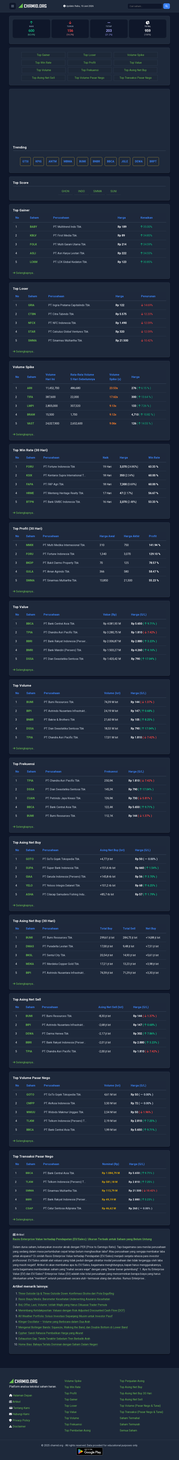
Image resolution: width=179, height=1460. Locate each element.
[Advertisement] (89, 118)
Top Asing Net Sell (43, 77)
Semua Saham (128, 1430)
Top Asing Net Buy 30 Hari (136, 1393)
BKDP (29, 563)
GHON (65, 191)
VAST (30, 423)
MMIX (29, 545)
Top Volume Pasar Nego (89, 77)
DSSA (30, 659)
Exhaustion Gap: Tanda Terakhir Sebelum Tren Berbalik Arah (54, 1339)
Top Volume (44, 70)
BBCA (30, 624)
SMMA (97, 191)
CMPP (30, 1103)
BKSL (29, 955)
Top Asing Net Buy (135, 70)
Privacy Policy (21, 1420)
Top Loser (89, 55)
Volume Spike (135, 55)
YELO (29, 885)
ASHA (29, 894)
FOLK (33, 244)
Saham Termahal (130, 1418)
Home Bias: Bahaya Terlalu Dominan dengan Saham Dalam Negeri (58, 1344)
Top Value (136, 62)
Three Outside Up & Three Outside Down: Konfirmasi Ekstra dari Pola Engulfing (66, 1294)
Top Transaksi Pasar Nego (136, 77)
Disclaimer (19, 1426)
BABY (33, 227)
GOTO (30, 859)
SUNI (113, 191)
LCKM (33, 262)
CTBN (32, 314)
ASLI (33, 253)
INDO (81, 191)
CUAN (31, 798)
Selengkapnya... (24, 273)
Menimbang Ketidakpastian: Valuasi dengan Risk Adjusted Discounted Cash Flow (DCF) (71, 1310)
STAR (31, 332)
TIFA (30, 397)
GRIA (31, 305)
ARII (29, 388)
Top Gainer (43, 55)
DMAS (30, 946)
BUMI (29, 702)
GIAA (29, 877)
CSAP (30, 1208)
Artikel (16, 1401)
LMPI (30, 406)
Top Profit (90, 62)
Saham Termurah (130, 1424)
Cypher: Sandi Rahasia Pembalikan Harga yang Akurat (50, 1333)
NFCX (31, 323)
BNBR (30, 720)
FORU (30, 467)
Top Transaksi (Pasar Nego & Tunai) (141, 1412)
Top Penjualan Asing (132, 1381)
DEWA (30, 1034)
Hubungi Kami (21, 1414)
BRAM (31, 415)
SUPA (29, 868)
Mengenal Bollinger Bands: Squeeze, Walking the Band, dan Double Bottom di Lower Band (73, 1327)
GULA (29, 572)
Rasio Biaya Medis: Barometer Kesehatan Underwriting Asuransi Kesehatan (64, 1299)
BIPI (28, 711)
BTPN (30, 502)
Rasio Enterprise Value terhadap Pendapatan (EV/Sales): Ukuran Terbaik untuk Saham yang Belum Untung (82, 1239)
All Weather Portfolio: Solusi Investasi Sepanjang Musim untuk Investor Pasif (65, 1316)
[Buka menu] (12, 6)
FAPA (29, 484)
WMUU (30, 1112)
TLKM (30, 1121)
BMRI (29, 650)
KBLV (33, 235)
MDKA (30, 964)
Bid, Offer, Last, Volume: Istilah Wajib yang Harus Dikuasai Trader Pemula (62, 1305)
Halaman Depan (22, 1395)
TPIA (29, 632)
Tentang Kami (21, 1408)
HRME (30, 493)
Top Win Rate (43, 62)
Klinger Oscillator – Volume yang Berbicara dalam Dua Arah (54, 1322)
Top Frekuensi (90, 70)
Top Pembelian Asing (78, 1430)
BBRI (29, 641)
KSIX (29, 475)
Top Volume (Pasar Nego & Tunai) (140, 1405)
